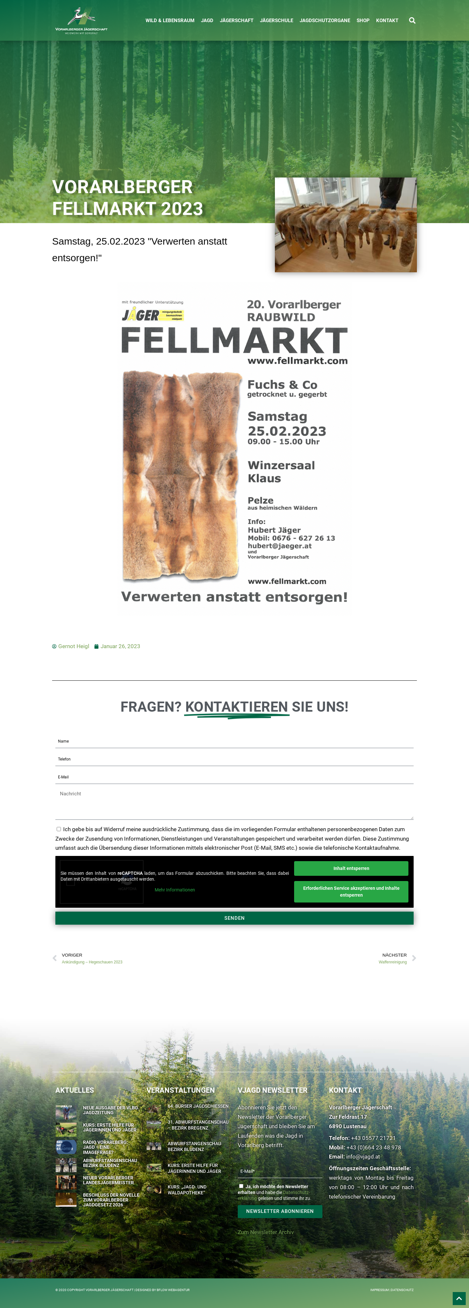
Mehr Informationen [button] (175, 890)
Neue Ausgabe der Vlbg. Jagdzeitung (111, 1110)
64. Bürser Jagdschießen (198, 1106)
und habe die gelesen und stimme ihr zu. (274, 1192)
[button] (412, 20)
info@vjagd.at (363, 1156)
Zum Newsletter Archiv (266, 1232)
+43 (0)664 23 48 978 (374, 1147)
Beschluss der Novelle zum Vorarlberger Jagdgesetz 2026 (111, 1200)
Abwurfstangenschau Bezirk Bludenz (110, 1163)
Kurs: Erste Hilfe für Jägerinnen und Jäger (109, 1127)
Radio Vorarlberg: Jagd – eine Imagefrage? (105, 1147)
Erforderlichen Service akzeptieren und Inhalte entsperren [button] (351, 892)
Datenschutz (402, 1290)
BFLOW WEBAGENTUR (173, 1290)
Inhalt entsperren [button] (351, 868)
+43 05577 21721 (373, 1138)
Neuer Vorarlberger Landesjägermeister (108, 1180)
